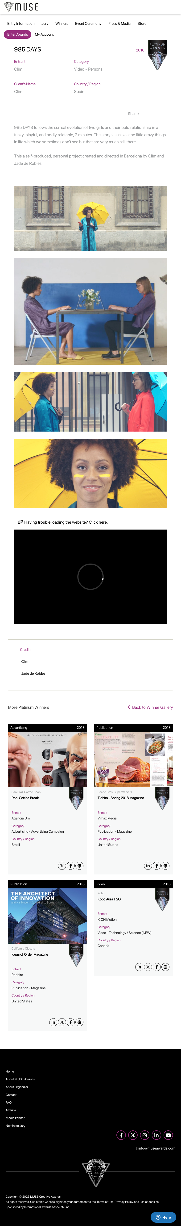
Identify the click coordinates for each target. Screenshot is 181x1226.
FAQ (9, 1102)
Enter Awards (17, 34)
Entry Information (20, 23)
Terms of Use (105, 1202)
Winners (61, 23)
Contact (11, 1095)
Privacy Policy (124, 1202)
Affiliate (11, 1110)
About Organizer (17, 1087)
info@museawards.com (155, 1148)
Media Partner (15, 1118)
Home (10, 1071)
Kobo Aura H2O (109, 899)
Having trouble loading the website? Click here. (63, 522)
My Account (44, 34)
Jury (44, 23)
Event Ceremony (88, 23)
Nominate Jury (15, 1126)
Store (142, 23)
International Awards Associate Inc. (47, 1207)
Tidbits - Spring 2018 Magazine (121, 798)
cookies (153, 1202)
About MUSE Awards (20, 1079)
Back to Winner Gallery (150, 707)
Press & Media (119, 23)
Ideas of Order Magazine (30, 954)
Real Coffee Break (25, 798)
